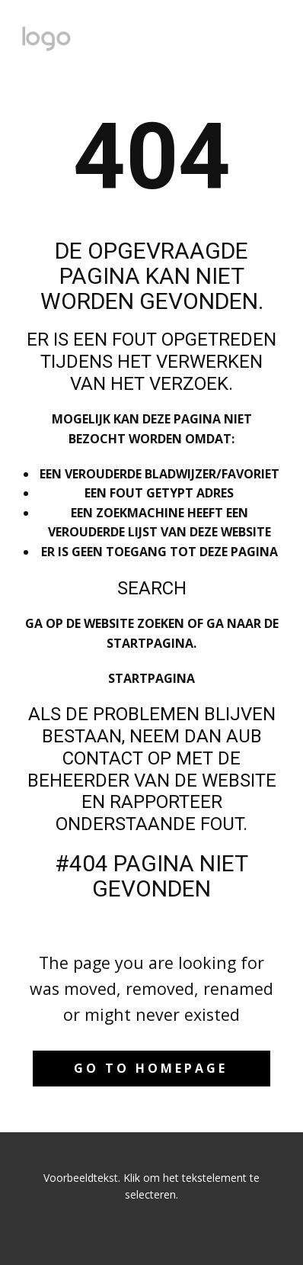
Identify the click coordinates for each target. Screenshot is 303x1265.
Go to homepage (151, 1068)
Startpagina (151, 678)
